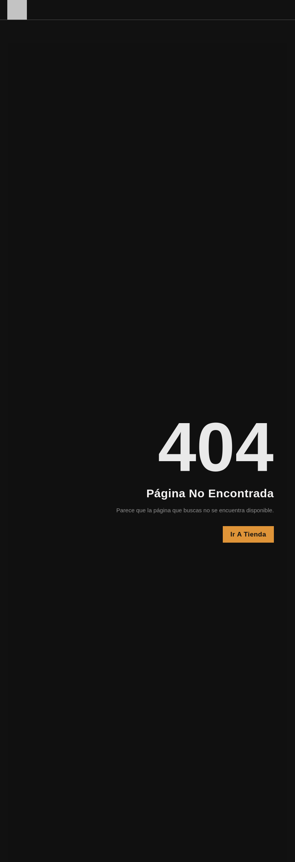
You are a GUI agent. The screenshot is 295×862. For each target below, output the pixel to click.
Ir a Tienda (247, 534)
